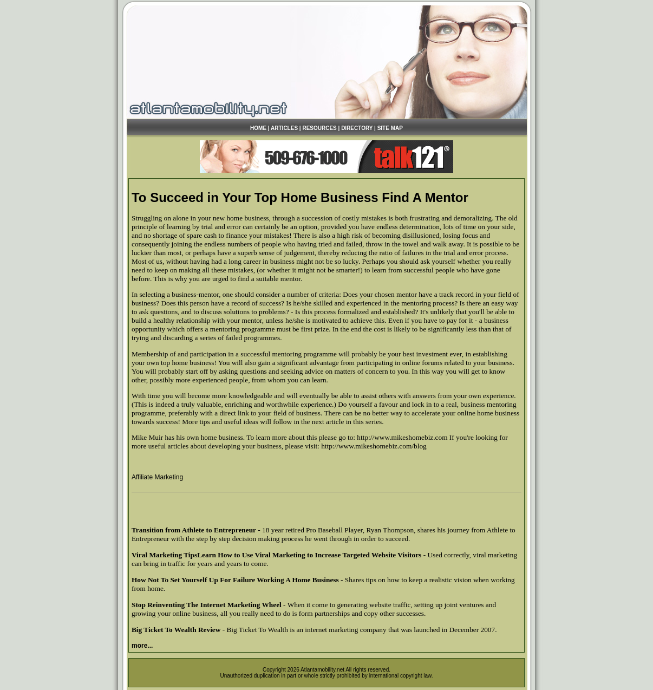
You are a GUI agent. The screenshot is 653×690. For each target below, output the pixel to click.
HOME (258, 128)
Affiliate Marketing (157, 477)
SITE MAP (390, 128)
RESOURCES (319, 128)
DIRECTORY (357, 128)
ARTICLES (284, 128)
